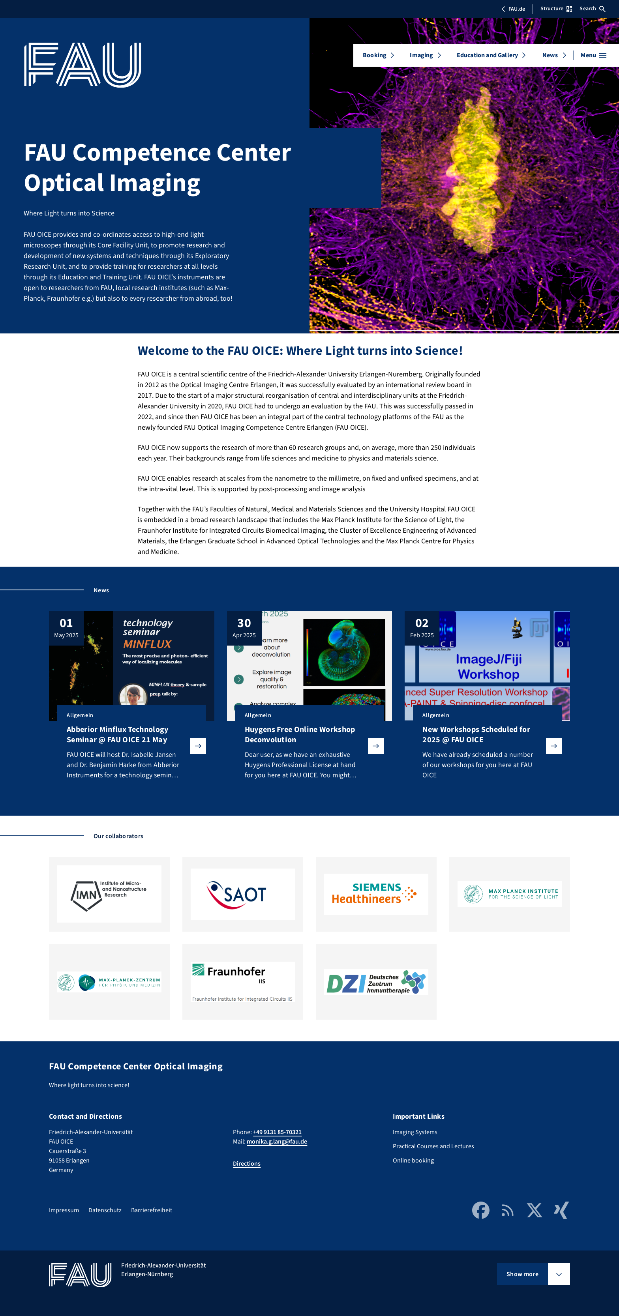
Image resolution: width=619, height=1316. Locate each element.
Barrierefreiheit (151, 1210)
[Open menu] (593, 55)
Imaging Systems (415, 1132)
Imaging (421, 55)
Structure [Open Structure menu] (556, 9)
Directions (247, 1163)
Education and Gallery (487, 55)
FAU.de (513, 9)
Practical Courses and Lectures (433, 1146)
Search (593, 9)
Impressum (64, 1210)
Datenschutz (105, 1210)
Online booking (413, 1160)
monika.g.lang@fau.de (277, 1141)
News (550, 55)
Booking (374, 55)
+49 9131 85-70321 (277, 1132)
